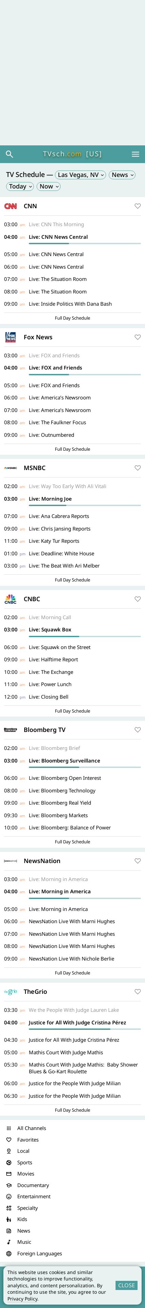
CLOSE (126, 1285)
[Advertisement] (72, 72)
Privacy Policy (22, 1298)
